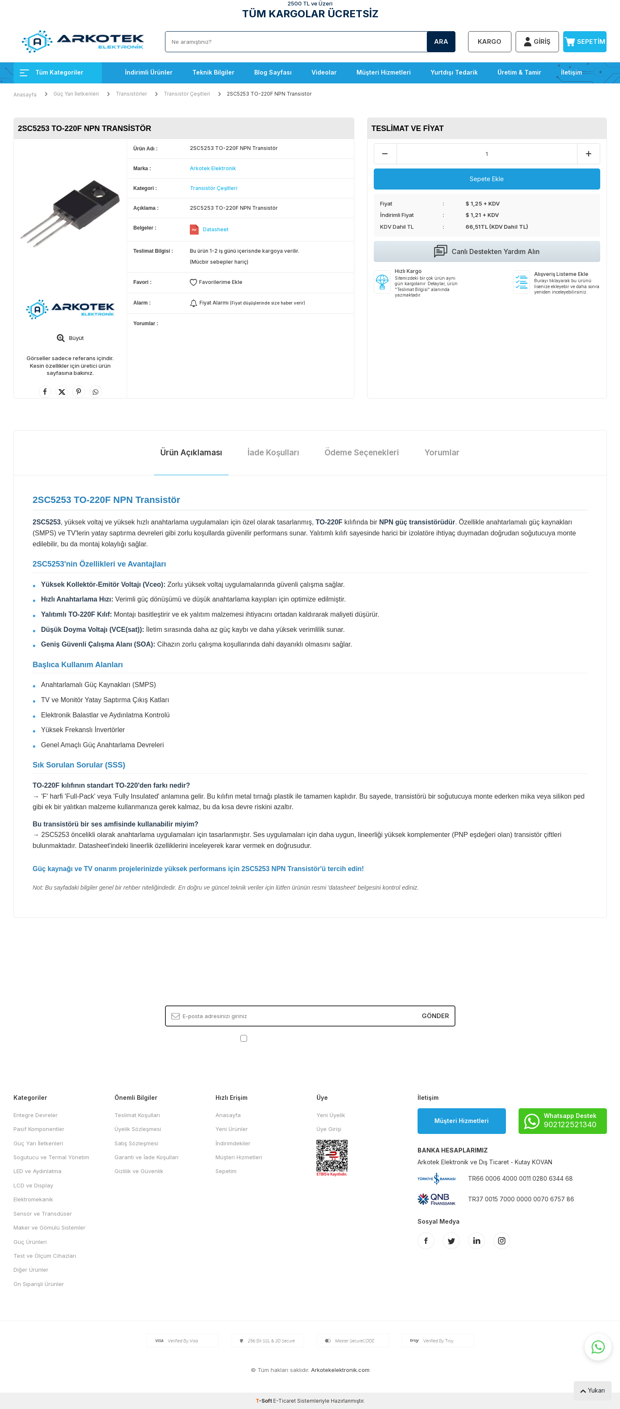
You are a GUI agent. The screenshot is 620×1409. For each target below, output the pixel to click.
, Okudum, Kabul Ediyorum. (310, 1037)
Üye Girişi (329, 1129)
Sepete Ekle (487, 178)
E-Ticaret (284, 1401)
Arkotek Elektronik (213, 168)
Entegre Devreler (35, 1115)
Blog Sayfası (273, 72)
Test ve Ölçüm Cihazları (44, 1255)
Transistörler (131, 94)
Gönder (435, 1016)
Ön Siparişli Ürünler (38, 1284)
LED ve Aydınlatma (37, 1171)
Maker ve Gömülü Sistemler (49, 1227)
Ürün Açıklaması (191, 452)
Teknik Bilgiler (213, 72)
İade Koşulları (273, 452)
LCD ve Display (33, 1185)
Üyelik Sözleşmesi (137, 1129)
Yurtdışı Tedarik (454, 72)
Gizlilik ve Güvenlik (138, 1171)
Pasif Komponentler (38, 1129)
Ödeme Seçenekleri (362, 452)
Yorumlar (442, 452)
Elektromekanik (33, 1199)
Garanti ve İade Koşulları (146, 1157)
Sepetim (226, 1171)
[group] (70, 214)
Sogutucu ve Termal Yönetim (51, 1157)
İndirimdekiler (233, 1143)
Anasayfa (25, 94)
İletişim (571, 72)
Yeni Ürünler (232, 1129)
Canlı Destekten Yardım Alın (487, 251)
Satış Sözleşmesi (136, 1143)
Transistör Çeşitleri (187, 94)
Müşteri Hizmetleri (384, 72)
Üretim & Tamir (519, 72)
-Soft (264, 1401)
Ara (441, 41)
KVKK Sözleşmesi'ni (278, 1037)
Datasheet (216, 229)
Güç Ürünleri (30, 1241)
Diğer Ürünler (30, 1269)
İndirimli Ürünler (149, 72)
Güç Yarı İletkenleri (76, 94)
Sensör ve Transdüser (42, 1213)
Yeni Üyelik (331, 1115)
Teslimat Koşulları (137, 1115)
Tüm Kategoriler (51, 72)
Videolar (324, 72)
